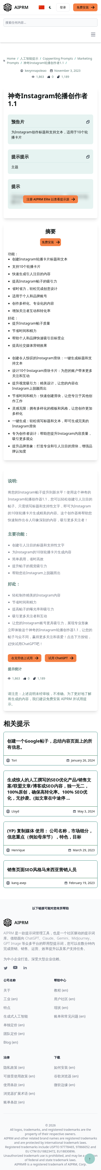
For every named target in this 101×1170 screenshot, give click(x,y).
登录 (63, 7)
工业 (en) (10, 999)
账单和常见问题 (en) (70, 1016)
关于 (6, 990)
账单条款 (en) (14, 1102)
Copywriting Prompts (58, 58)
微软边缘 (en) (64, 1084)
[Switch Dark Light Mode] (50, 7)
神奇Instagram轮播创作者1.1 (44, 63)
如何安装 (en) (64, 1067)
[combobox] (50, 22)
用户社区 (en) (64, 999)
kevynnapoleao (35, 71)
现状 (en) (61, 1007)
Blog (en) (10, 1042)
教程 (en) (61, 990)
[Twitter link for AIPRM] (5, 968)
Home (11, 58)
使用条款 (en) (14, 1084)
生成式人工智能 (15, 1016)
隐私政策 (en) (14, 1067)
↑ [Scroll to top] (90, 1159)
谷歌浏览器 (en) (66, 1076)
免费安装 (86, 7)
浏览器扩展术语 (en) (19, 1093)
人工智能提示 (29, 58)
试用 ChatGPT (61, 658)
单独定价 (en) (14, 1025)
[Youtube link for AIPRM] (15, 968)
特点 (6, 1007)
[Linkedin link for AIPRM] (26, 968)
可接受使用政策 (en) (19, 1076)
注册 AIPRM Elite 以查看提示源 (51, 199)
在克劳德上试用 (25, 658)
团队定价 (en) (14, 1033)
